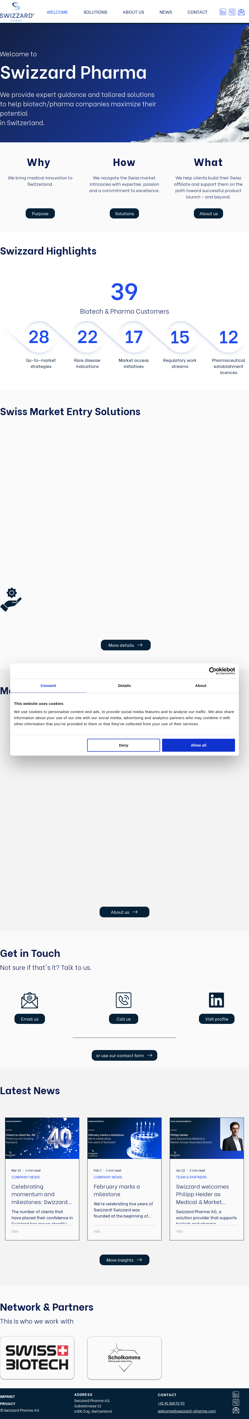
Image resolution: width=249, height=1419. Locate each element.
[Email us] (29, 1019)
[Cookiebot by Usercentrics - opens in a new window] (213, 671)
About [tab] (200, 685)
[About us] (208, 213)
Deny (124, 745)
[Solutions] (124, 213)
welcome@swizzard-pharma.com (187, 1410)
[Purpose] (40, 213)
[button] (232, 12)
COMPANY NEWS (25, 1177)
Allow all (198, 745)
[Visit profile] (217, 1019)
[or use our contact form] (124, 1055)
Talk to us (75, 967)
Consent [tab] (48, 685)
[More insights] (124, 1260)
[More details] (126, 645)
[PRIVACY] (11, 1403)
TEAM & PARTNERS (191, 1177)
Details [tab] (124, 685)
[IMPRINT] (11, 1396)
